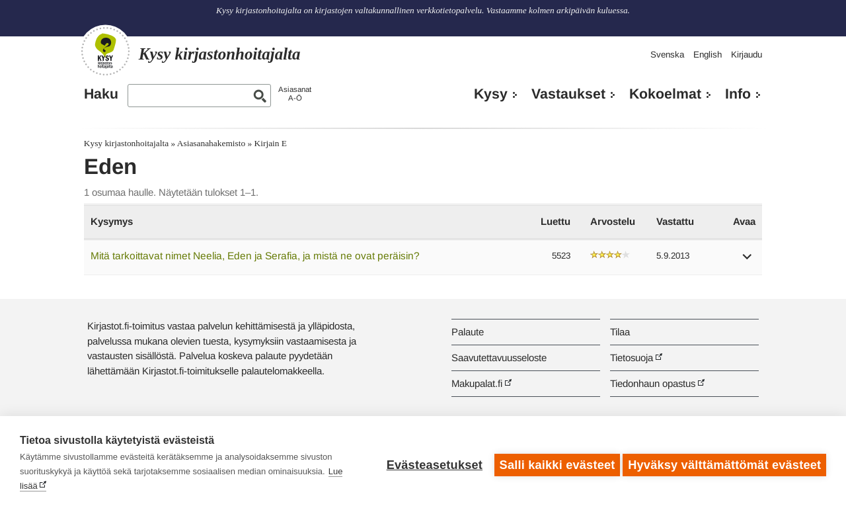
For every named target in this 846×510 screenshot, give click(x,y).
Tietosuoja (631, 357)
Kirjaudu (746, 55)
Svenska (667, 55)
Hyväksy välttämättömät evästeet (724, 463)
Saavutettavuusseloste (499, 357)
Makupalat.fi (476, 383)
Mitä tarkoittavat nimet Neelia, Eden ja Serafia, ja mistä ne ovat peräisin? (255, 255)
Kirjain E (270, 143)
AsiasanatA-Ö (294, 93)
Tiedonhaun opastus (652, 383)
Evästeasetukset (431, 463)
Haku (101, 94)
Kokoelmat (665, 94)
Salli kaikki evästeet (553, 463)
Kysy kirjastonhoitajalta (126, 143)
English (707, 55)
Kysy (491, 94)
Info (738, 94)
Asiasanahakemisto (211, 143)
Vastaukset (568, 94)
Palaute (467, 331)
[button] (747, 261)
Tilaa (620, 331)
